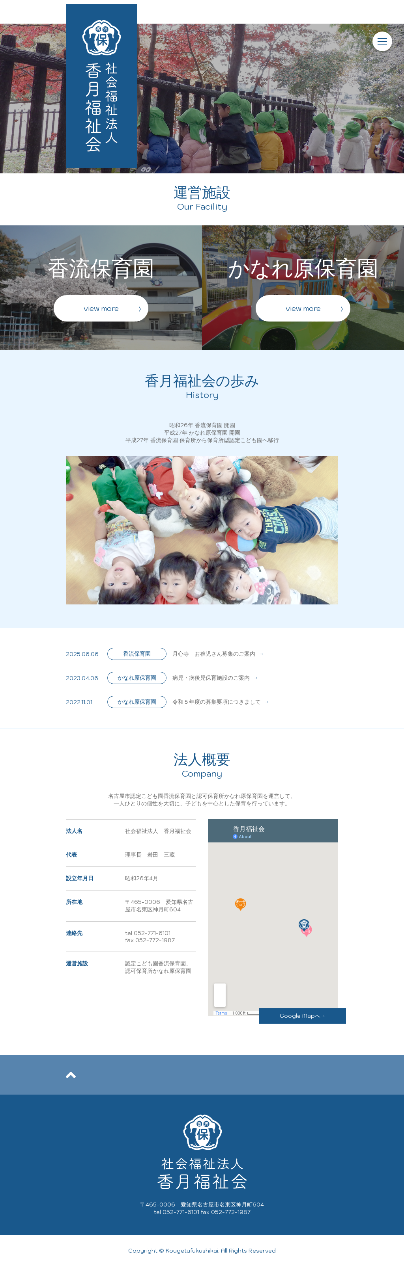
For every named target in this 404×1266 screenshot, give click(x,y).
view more (101, 308)
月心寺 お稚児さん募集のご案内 (218, 653)
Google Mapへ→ (303, 1015)
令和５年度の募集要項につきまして (220, 701)
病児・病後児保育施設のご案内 (215, 677)
